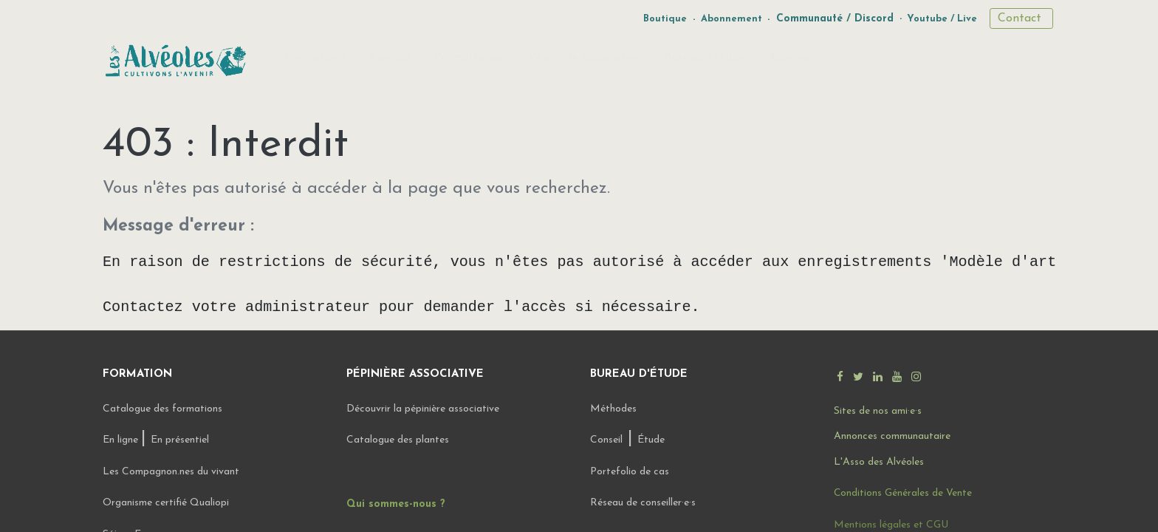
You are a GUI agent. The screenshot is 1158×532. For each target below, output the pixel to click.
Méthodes (613, 409)
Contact (1021, 18)
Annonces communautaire (892, 436)
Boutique (665, 19)
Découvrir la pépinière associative (424, 409)
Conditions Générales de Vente (903, 493)
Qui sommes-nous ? (395, 504)
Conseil (606, 440)
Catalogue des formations (162, 409)
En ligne (122, 440)
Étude (651, 440)
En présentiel (180, 440)
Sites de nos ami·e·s (878, 411)
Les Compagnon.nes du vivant (171, 471)
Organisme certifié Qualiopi (166, 502)
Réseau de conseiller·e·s (643, 502)
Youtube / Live (942, 19)
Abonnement (731, 19)
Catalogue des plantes (397, 440)
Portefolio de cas (629, 471)
